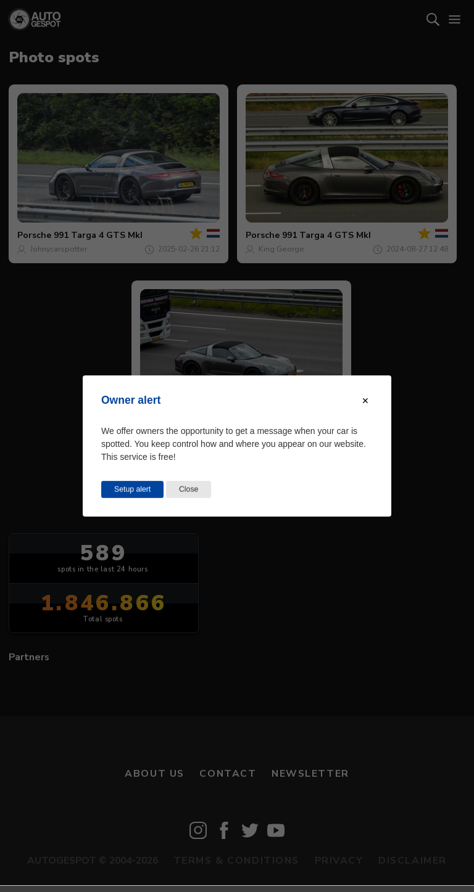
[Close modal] (365, 400)
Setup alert (132, 489)
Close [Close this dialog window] (188, 489)
